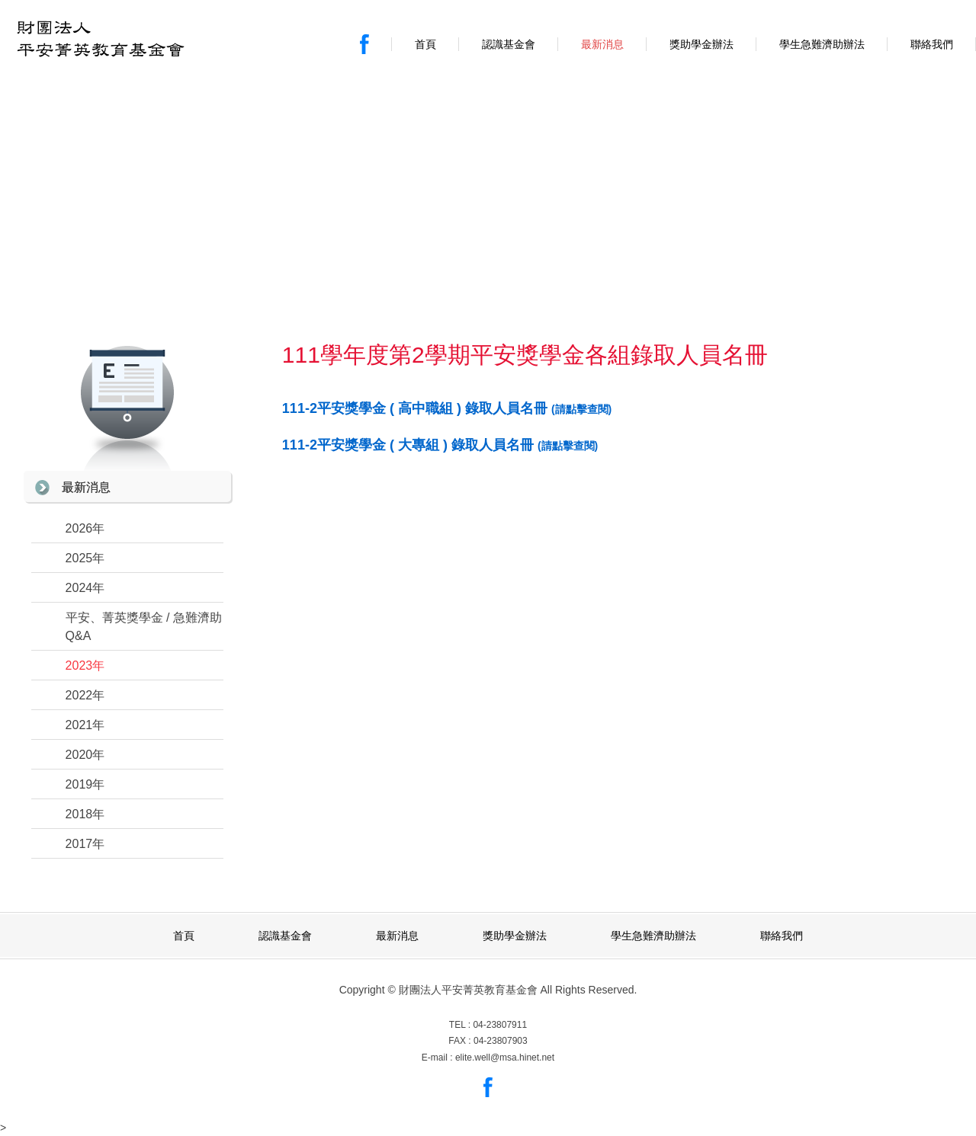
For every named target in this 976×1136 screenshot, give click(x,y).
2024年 (85, 587)
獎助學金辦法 (701, 44)
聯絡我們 (931, 44)
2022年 (85, 695)
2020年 (85, 754)
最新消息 (602, 44)
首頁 (425, 44)
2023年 (85, 665)
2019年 (85, 784)
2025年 (85, 558)
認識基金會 (508, 44)
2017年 (85, 843)
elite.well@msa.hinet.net (504, 1057)
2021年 (85, 724)
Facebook (364, 44)
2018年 (85, 814)
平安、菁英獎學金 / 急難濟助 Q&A (144, 626)
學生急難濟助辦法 (822, 44)
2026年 (85, 528)
